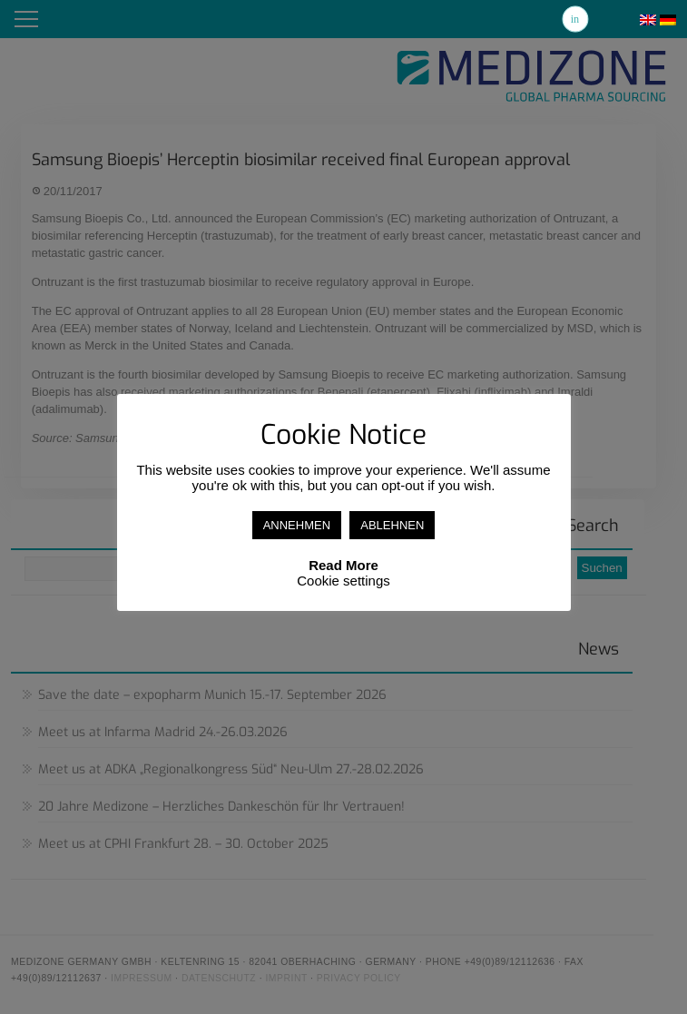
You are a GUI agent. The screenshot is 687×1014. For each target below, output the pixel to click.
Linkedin (575, 19)
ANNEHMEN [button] (296, 525)
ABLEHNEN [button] (392, 525)
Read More (343, 565)
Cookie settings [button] (343, 580)
